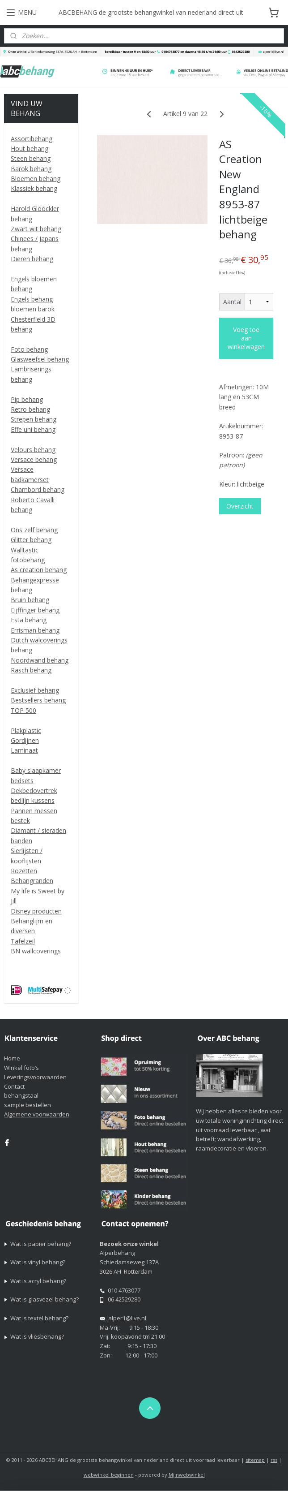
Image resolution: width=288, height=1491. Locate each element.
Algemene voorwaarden (36, 1114)
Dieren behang (32, 258)
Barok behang (31, 168)
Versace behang (34, 459)
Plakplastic (26, 730)
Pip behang (27, 399)
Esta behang (29, 620)
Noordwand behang (39, 660)
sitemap (255, 1460)
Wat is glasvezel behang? (44, 1299)
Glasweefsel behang (40, 359)
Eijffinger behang (35, 610)
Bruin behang (30, 599)
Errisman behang (35, 630)
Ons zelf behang (34, 530)
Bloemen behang (35, 178)
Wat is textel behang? (39, 1318)
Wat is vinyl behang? (37, 1262)
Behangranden (32, 880)
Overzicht (240, 506)
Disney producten (36, 911)
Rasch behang (31, 670)
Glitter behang (31, 539)
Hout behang (29, 148)
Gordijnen (25, 740)
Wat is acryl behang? (38, 1281)
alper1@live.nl (127, 1318)
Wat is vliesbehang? (37, 1336)
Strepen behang (33, 419)
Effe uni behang (33, 429)
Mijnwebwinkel (187, 1474)
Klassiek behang (34, 188)
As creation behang (39, 569)
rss (274, 1460)
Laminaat (24, 750)
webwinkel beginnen (109, 1474)
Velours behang (33, 449)
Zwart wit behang (36, 228)
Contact (14, 1086)
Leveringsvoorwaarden (35, 1077)
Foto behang (29, 349)
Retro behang (30, 409)
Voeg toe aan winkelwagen (246, 338)
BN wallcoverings (36, 951)
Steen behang (31, 158)
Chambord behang (37, 489)
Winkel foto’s (21, 1068)
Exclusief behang (35, 690)
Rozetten (24, 870)
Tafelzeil (23, 941)
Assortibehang (31, 138)
